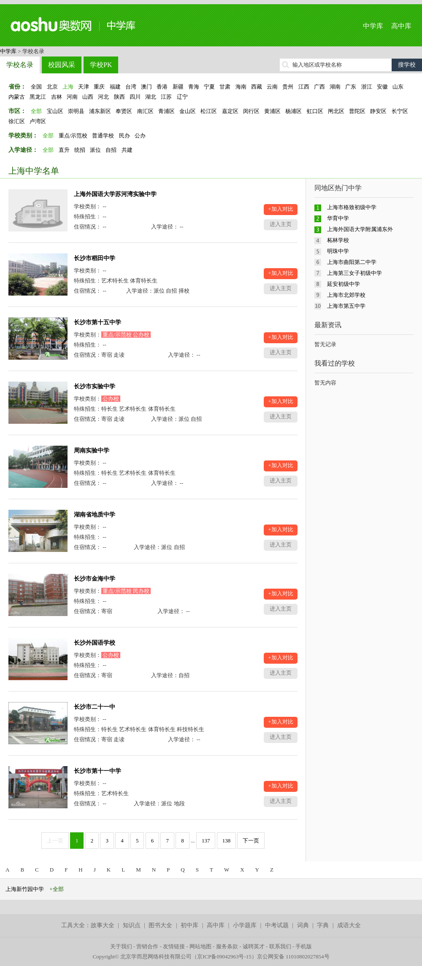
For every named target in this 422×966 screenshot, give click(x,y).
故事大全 (102, 925)
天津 (83, 86)
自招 (111, 150)
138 (226, 840)
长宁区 (400, 111)
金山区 (187, 111)
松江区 (208, 111)
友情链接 (174, 946)
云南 (272, 86)
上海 (67, 86)
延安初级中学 (343, 284)
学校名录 (19, 64)
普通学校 (103, 135)
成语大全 (349, 925)
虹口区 (315, 111)
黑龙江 (38, 97)
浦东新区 (100, 111)
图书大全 (160, 925)
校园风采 (61, 64)
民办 (124, 135)
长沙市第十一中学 (97, 771)
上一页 (55, 840)
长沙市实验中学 (94, 386)
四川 (135, 97)
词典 (303, 925)
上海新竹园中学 (24, 889)
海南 (240, 86)
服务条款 (227, 946)
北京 (52, 86)
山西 (87, 97)
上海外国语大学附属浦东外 (360, 229)
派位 (95, 150)
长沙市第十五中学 (97, 322)
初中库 (189, 925)
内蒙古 (16, 97)
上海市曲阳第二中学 (351, 262)
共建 (127, 150)
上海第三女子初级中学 (354, 273)
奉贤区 (124, 111)
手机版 (303, 946)
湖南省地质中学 (94, 514)
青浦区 (166, 111)
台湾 (130, 86)
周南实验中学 (91, 450)
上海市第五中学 (346, 306)
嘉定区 (230, 111)
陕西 (119, 97)
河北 (103, 97)
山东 (397, 86)
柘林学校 (338, 240)
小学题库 (245, 925)
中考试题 (277, 925)
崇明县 (76, 111)
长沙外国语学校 (94, 643)
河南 (72, 97)
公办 (140, 135)
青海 (193, 86)
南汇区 (145, 111)
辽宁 (182, 97)
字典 (323, 925)
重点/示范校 (73, 135)
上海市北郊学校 (346, 295)
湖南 (335, 86)
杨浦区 (293, 111)
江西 (303, 86)
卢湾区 (38, 121)
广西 (319, 86)
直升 (64, 150)
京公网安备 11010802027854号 (293, 956)
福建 (115, 86)
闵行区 (251, 111)
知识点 (132, 925)
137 (206, 840)
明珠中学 (338, 251)
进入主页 (281, 224)
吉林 (56, 97)
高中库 (401, 26)
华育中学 (338, 218)
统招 (79, 150)
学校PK (101, 64)
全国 (36, 86)
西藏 (256, 86)
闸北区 (336, 111)
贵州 (287, 86)
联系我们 (280, 946)
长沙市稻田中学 (94, 258)
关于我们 (121, 946)
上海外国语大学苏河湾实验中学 (115, 194)
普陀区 (357, 111)
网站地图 (200, 946)
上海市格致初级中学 (351, 207)
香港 (162, 86)
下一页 (251, 840)
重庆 (99, 86)
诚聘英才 (254, 946)
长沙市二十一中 (94, 707)
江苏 (166, 97)
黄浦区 (272, 111)
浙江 (366, 86)
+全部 (56, 889)
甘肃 (224, 86)
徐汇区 (16, 121)
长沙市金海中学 (94, 579)
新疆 (178, 86)
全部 (36, 111)
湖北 (150, 97)
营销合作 (147, 946)
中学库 (373, 26)
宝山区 (55, 111)
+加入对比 (280, 209)
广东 (350, 86)
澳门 (146, 86)
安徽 (382, 86)
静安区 (378, 111)
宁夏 (209, 86)
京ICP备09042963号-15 (224, 956)
